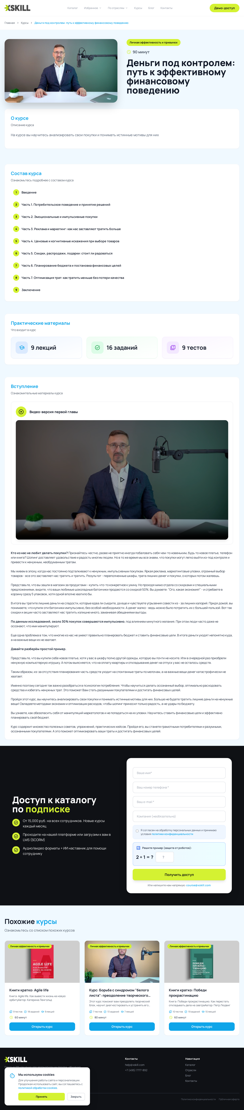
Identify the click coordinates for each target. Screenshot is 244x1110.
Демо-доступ (224, 8)
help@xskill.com (134, 1065)
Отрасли (190, 1070)
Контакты (167, 8)
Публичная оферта (229, 1099)
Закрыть (76, 1096)
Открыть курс (42, 1026)
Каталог (72, 8)
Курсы (138, 8)
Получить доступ (179, 874)
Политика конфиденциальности (198, 1099)
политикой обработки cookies (37, 1088)
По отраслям (118, 8)
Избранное (93, 8)
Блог (151, 8)
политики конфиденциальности (172, 834)
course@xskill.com (198, 885)
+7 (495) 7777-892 (136, 1070)
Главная (10, 23)
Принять (41, 1096)
